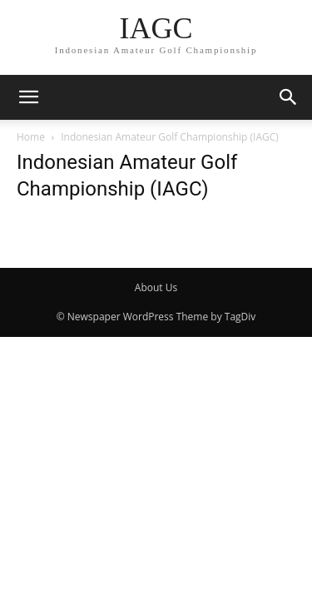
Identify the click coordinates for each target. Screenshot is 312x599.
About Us (156, 287)
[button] (28, 97)
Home (31, 137)
